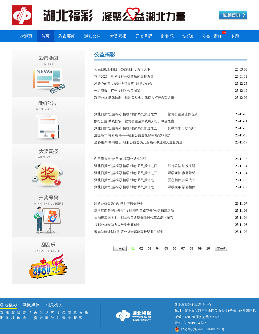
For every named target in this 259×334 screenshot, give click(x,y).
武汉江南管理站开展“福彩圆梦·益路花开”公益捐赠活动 (134, 210)
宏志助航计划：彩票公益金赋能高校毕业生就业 (128, 232)
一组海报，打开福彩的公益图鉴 (117, 90)
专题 (235, 36)
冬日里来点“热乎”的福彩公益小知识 (120, 159)
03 (149, 248)
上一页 (120, 249)
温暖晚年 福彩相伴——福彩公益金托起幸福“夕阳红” (132, 135)
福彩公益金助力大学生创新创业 (117, 225)
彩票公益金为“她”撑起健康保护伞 (118, 203)
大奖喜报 (118, 36)
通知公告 (92, 36)
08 (191, 248)
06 (175, 248)
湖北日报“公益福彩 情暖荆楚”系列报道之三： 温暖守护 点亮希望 (144, 173)
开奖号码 (143, 36)
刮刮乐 (167, 36)
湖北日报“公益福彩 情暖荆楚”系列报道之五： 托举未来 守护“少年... (146, 128)
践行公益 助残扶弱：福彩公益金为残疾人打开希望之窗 (134, 97)
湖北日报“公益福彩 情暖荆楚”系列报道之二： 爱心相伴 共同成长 (144, 180)
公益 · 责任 (212, 36)
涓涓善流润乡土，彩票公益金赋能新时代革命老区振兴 (133, 217)
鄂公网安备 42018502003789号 (203, 329)
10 (208, 248)
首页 (45, 36)
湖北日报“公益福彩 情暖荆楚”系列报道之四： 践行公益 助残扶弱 (144, 166)
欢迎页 (26, 36)
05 (166, 248)
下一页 (221, 249)
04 (158, 248)
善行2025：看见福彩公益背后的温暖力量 (124, 76)
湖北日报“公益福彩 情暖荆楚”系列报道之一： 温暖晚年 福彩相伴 (144, 187)
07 (183, 248)
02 (141, 248)
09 (200, 248)
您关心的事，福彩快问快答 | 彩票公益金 (123, 83)
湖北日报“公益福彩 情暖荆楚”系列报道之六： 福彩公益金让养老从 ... (147, 114)
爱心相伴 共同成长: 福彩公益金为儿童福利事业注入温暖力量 (138, 142)
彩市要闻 (66, 36)
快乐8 (187, 36)
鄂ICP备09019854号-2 (190, 323)
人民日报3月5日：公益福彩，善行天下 (122, 69)
